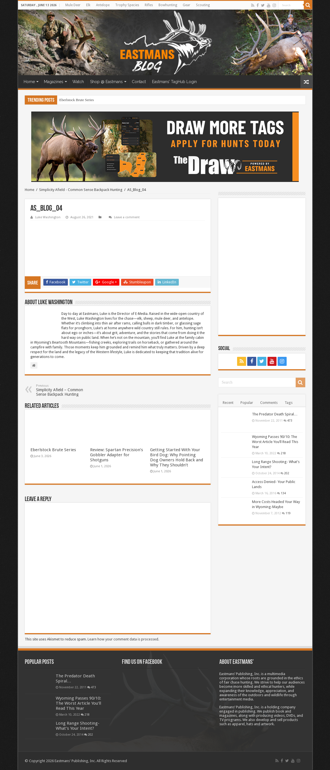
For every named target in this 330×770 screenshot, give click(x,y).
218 (283, 453)
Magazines (53, 81)
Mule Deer (73, 5)
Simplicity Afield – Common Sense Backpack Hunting (65, 390)
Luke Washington (48, 217)
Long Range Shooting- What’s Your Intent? (77, 726)
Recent (228, 402)
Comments (269, 402)
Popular (246, 402)
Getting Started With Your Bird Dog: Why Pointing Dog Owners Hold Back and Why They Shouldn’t (176, 457)
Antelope (103, 5)
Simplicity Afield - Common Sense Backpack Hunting (80, 190)
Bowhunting (168, 5)
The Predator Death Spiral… (275, 414)
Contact (139, 81)
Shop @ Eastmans (106, 81)
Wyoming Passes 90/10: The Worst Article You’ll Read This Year (275, 442)
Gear (186, 5)
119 (288, 513)
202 (286, 473)
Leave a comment (127, 217)
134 (283, 493)
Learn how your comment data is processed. (123, 639)
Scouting (203, 5)
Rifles (149, 5)
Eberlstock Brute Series (76, 100)
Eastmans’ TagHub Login (174, 81)
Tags (289, 402)
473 (289, 420)
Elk (88, 5)
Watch (78, 81)
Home (29, 81)
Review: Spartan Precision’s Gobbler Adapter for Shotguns (116, 454)
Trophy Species (127, 5)
